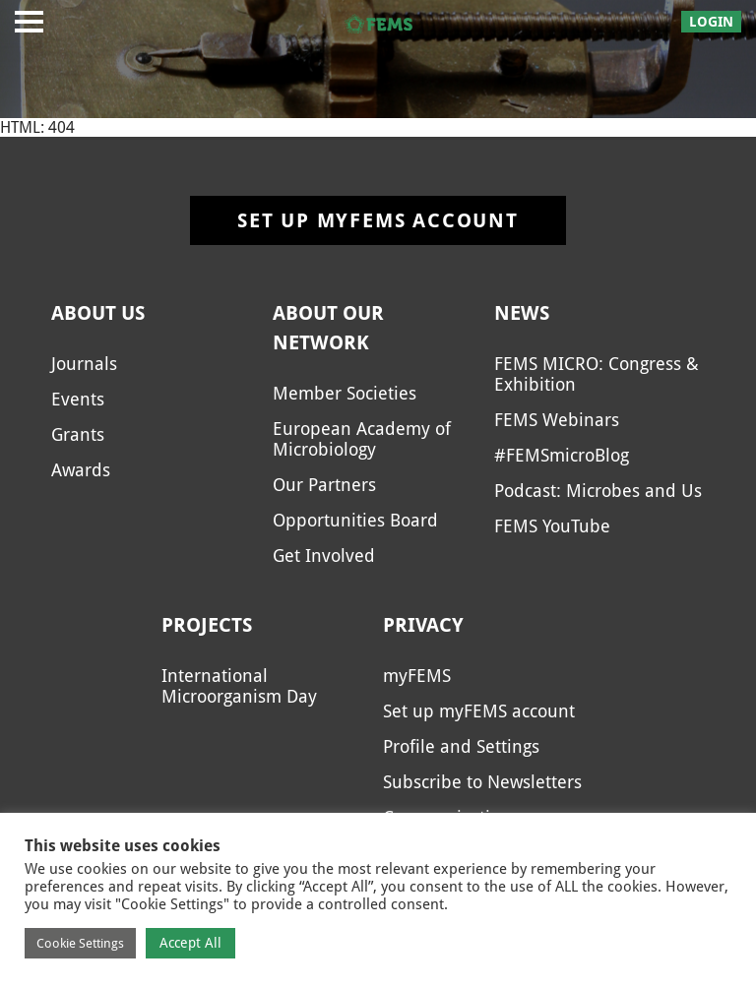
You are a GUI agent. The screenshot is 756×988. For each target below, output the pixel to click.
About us (98, 313)
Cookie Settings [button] (80, 943)
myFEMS (417, 675)
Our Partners (324, 484)
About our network (328, 327)
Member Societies (344, 393)
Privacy (423, 625)
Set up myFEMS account (378, 220)
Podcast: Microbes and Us (598, 490)
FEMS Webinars (556, 419)
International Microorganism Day (239, 686)
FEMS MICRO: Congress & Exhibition (596, 374)
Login (711, 22)
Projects (206, 625)
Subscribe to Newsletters (482, 782)
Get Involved (324, 555)
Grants (77, 434)
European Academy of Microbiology (362, 439)
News (521, 313)
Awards (80, 470)
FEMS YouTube (552, 526)
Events (77, 399)
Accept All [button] (190, 943)
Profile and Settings (461, 746)
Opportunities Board (355, 520)
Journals (84, 363)
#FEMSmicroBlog (561, 455)
